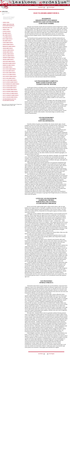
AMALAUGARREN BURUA (8, 55)
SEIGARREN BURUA (7, 40)
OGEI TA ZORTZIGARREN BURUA (10, 82)
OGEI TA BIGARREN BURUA (9, 70)
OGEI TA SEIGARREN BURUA (9, 78)
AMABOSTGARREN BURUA (9, 57)
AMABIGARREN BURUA (8, 52)
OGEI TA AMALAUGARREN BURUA (10, 93)
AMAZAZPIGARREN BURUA (9, 61)
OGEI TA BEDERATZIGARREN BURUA (11, 83)
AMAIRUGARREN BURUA (8, 53)
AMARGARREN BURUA (8, 48)
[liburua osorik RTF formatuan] (8, 16)
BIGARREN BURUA (7, 33)
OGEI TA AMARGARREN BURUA (10, 85)
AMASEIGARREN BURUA (8, 59)
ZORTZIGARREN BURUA (8, 44)
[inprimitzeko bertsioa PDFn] (8, 17)
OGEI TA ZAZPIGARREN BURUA (10, 80)
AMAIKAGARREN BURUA (8, 50)
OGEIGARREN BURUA (7, 67)
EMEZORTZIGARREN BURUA (9, 63)
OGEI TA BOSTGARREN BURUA (9, 76)
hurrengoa (50, 7)
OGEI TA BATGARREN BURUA (9, 68)
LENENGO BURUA (7, 31)
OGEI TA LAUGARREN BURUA (9, 74)
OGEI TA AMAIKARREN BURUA (9, 87)
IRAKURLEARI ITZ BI (7, 27)
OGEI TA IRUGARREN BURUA (9, 72)
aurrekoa (41, 7)
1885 (3, 14)
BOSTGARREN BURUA (7, 38)
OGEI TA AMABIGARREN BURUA (10, 89)
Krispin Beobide (6, 13)
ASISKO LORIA (6, 22)
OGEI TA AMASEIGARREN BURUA (10, 97)
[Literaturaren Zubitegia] (7, 18)
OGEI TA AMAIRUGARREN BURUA (10, 91)
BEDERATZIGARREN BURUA (9, 46)
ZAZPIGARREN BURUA (8, 42)
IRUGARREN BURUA (7, 35)
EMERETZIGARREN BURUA (9, 65)
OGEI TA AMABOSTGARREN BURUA (10, 95)
